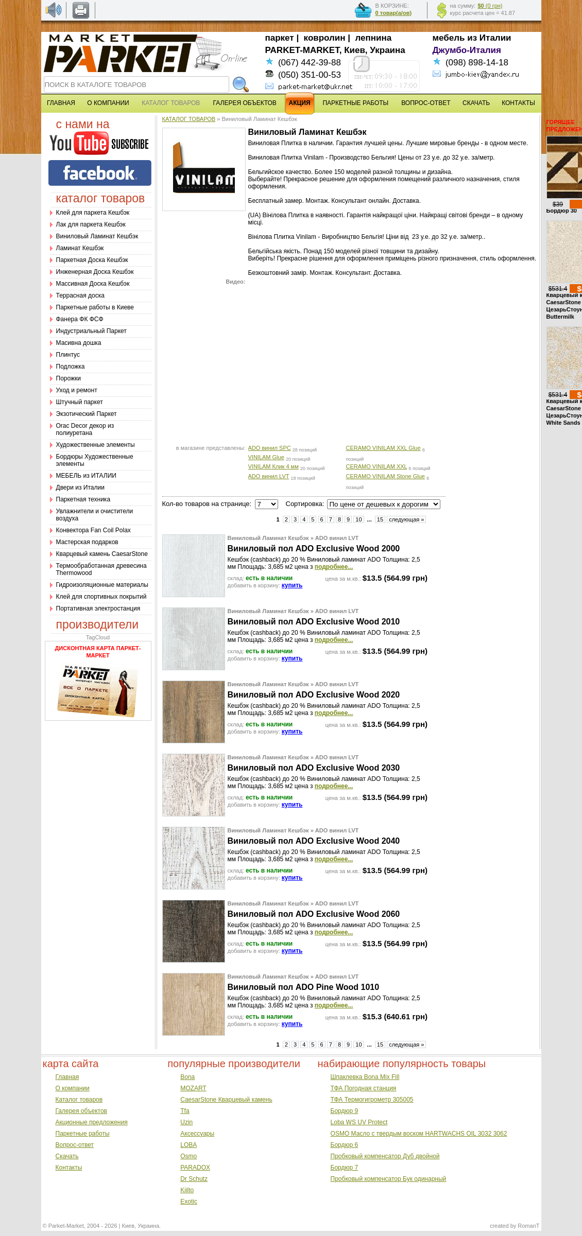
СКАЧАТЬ (476, 103)
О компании (73, 1088)
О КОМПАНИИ (108, 103)
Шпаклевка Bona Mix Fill (365, 1077)
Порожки (68, 378)
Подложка (70, 366)
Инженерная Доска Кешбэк (95, 271)
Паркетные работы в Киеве (95, 307)
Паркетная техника (83, 499)
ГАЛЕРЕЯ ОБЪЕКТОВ (245, 103)
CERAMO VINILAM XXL (376, 466)
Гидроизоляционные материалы (102, 584)
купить (292, 585)
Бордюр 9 (344, 1111)
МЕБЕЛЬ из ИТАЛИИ (86, 475)
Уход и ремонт (76, 390)
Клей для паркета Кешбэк (93, 212)
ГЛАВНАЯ (61, 103)
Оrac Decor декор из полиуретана (85, 429)
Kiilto (187, 1190)
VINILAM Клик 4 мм (273, 466)
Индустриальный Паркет (91, 331)
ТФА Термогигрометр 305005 (372, 1099)
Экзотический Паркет (86, 413)
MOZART (193, 1088)
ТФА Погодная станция (364, 1088)
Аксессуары (197, 1133)
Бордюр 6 (344, 1144)
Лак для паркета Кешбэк (91, 224)
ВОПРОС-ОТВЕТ (425, 103)
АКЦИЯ (300, 103)
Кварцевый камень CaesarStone (102, 554)
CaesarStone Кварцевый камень (226, 1099)
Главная (67, 1077)
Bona (187, 1077)
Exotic (188, 1201)
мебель (449, 38)
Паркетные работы (83, 1133)
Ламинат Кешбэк (80, 248)
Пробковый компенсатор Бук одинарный (389, 1178)
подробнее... (334, 566)
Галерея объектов (81, 1111)
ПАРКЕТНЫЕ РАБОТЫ (355, 103)
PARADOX (195, 1167)
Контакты (69, 1167)
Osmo (188, 1156)
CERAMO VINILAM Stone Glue (385, 476)
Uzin (186, 1122)
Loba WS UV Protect (359, 1122)
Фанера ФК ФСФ (80, 319)
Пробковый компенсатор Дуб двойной (385, 1156)
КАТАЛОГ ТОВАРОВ (189, 119)
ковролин (325, 38)
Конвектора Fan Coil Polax (93, 530)
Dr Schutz (194, 1178)
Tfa (184, 1111)
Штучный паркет (79, 402)
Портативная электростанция (98, 608)
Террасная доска (80, 295)
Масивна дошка (78, 342)
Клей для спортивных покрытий (101, 596)
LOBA (188, 1144)
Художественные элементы (95, 444)
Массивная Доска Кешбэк (93, 283)
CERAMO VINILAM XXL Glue (383, 448)
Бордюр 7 (344, 1167)
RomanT (528, 1226)
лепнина (373, 38)
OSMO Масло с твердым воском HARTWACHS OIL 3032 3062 (419, 1133)
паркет (279, 38)
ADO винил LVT (268, 476)
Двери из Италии (80, 487)
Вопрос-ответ (75, 1144)
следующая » (406, 519)
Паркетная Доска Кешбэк (92, 260)
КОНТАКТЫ (518, 103)
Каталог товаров (79, 1099)
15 (380, 519)
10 (358, 519)
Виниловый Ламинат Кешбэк (97, 236)
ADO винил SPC (269, 448)
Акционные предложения (92, 1122)
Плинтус (68, 354)
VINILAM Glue (266, 457)
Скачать (67, 1156)
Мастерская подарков (87, 542)
